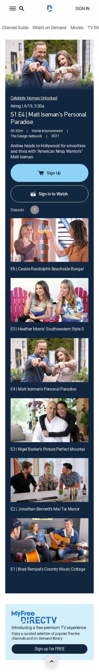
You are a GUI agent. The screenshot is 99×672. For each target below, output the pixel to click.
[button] (13, 8)
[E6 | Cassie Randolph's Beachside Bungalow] (49, 240)
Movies (76, 27)
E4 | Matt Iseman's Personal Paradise (43, 389)
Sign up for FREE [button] (50, 649)
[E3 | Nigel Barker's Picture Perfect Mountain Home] (49, 420)
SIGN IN (82, 8)
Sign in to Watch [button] (49, 194)
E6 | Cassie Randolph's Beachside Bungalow (50, 269)
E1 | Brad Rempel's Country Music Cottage (48, 569)
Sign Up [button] (49, 173)
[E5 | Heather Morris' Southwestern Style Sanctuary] (49, 300)
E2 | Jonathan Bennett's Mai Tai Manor (45, 509)
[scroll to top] (51, 661)
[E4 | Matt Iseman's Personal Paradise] (49, 360)
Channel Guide (15, 27)
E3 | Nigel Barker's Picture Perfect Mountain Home (55, 449)
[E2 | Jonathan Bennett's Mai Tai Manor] (49, 480)
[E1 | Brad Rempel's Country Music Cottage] (49, 540)
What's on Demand (49, 27)
